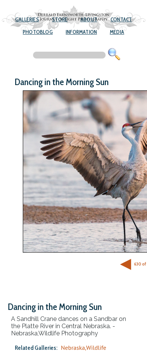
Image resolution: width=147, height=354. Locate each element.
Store (60, 19)
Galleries (27, 19)
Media (117, 31)
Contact (121, 19)
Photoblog (38, 31)
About (89, 19)
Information (81, 31)
